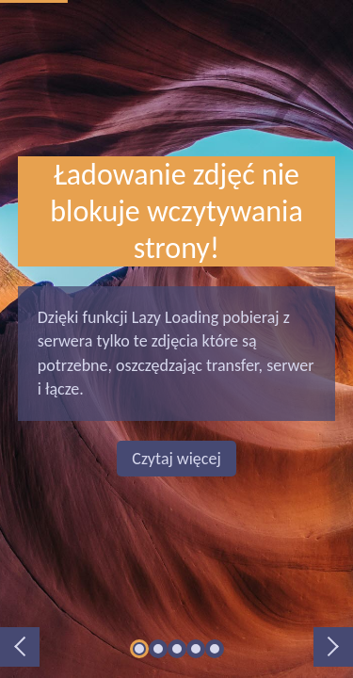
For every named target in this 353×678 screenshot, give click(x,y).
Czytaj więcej (176, 458)
